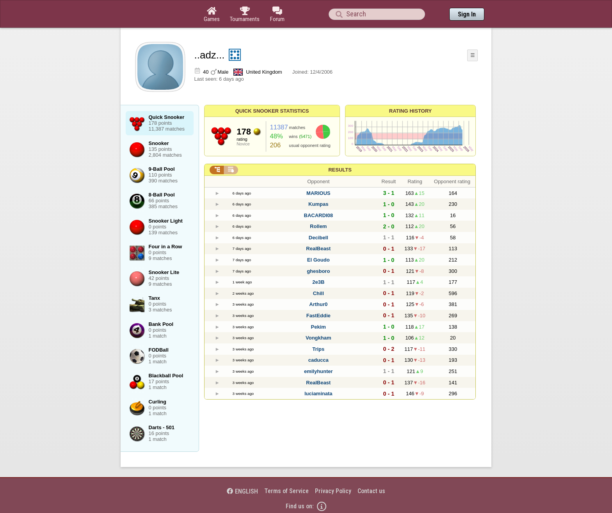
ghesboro (318, 271)
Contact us (371, 491)
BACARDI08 (318, 215)
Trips (318, 349)
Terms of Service (286, 491)
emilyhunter (318, 371)
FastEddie (318, 315)
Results (340, 170)
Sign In (467, 14)
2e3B (318, 282)
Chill (318, 293)
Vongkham (318, 338)
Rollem (318, 226)
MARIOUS (318, 193)
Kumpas (318, 204)
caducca (318, 360)
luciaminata (318, 393)
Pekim (318, 327)
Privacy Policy (333, 491)
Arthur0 (318, 304)
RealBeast (318, 248)
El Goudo (318, 260)
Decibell (318, 238)
